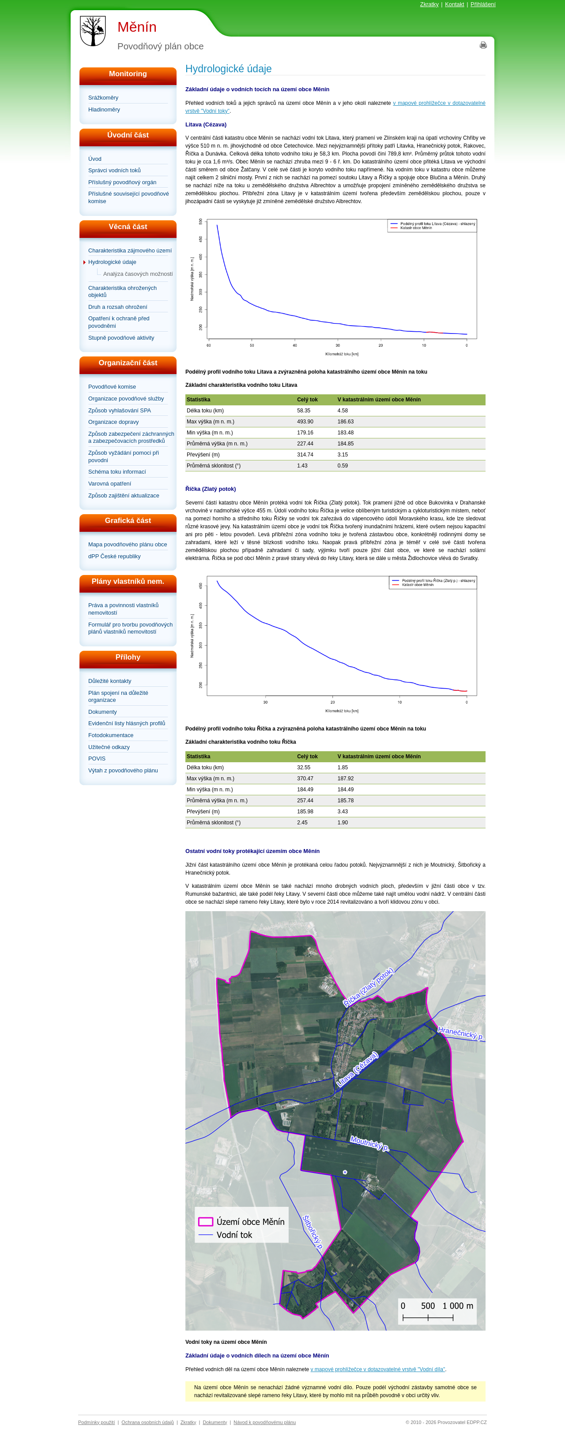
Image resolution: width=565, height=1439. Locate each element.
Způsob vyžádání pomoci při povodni (123, 456)
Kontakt (454, 4)
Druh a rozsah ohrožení (117, 307)
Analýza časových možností (138, 274)
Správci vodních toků (114, 170)
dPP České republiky (114, 556)
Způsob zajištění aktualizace (123, 495)
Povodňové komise (112, 386)
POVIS (96, 758)
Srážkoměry (103, 97)
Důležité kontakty (109, 681)
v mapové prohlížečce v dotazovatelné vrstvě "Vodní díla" (378, 1369)
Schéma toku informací (117, 471)
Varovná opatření (109, 483)
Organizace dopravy (113, 422)
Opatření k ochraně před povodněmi (119, 322)
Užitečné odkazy (109, 747)
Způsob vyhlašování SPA (119, 410)
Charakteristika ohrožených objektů (122, 292)
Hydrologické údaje (112, 262)
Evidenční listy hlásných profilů (126, 723)
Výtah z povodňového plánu (123, 770)
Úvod (95, 159)
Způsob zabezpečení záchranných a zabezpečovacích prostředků (131, 437)
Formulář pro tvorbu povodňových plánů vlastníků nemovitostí (130, 628)
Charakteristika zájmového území (130, 250)
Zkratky (429, 4)
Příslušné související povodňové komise (128, 197)
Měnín (137, 27)
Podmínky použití (96, 1422)
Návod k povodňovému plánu (265, 1422)
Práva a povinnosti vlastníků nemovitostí (123, 609)
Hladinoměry (104, 109)
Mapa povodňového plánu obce (127, 544)
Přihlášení (483, 4)
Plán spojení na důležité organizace (118, 697)
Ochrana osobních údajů (147, 1422)
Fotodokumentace (110, 735)
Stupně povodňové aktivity (121, 337)
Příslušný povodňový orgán (122, 182)
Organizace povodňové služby (126, 398)
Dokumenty (102, 711)
